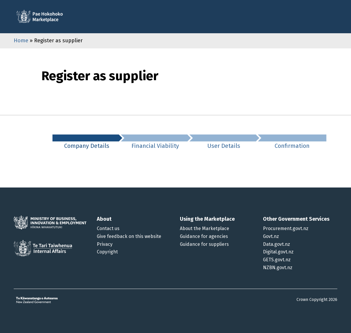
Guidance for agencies (204, 236)
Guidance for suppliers (204, 244)
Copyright (107, 252)
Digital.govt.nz (278, 252)
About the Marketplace (204, 228)
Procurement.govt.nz (285, 228)
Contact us (108, 228)
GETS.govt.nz (277, 259)
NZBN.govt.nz (277, 267)
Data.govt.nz (276, 244)
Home (21, 40)
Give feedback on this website (129, 236)
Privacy (105, 244)
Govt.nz (271, 236)
